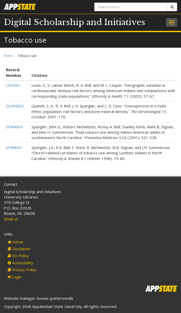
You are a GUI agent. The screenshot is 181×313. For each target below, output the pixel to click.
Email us (11, 218)
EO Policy (18, 255)
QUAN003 (15, 105)
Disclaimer (19, 248)
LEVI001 (13, 85)
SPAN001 (14, 147)
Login (14, 276)
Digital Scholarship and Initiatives (74, 22)
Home (8, 56)
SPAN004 (14, 126)
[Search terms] (130, 7)
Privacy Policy (22, 269)
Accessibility (20, 262)
